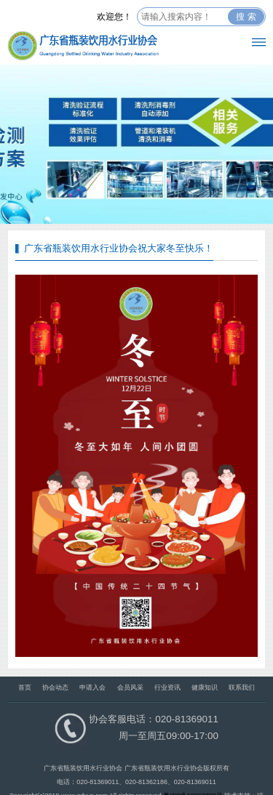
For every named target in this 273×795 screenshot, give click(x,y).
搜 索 (246, 17)
